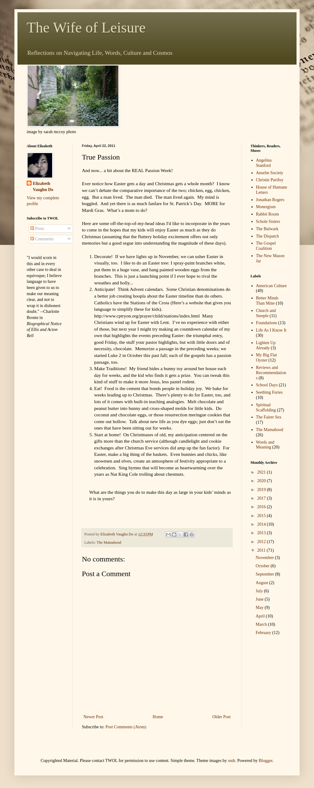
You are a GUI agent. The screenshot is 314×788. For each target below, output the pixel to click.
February (264, 632)
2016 (262, 507)
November (265, 557)
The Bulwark (267, 229)
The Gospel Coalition (266, 246)
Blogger (265, 760)
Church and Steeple (266, 313)
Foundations (266, 323)
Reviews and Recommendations (271, 372)
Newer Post (93, 717)
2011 (262, 550)
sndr (231, 760)
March (262, 624)
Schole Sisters (268, 221)
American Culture (271, 285)
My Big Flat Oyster (266, 357)
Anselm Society (269, 173)
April (261, 616)
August (262, 582)
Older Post (222, 717)
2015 (262, 515)
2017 (262, 498)
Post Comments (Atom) (125, 727)
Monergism (266, 207)
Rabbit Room (267, 214)
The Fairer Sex (268, 417)
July (260, 591)
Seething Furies (269, 392)
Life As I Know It (271, 330)
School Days (267, 385)
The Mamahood (109, 542)
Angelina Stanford (264, 163)
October (263, 566)
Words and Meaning (265, 445)
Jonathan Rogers (270, 199)
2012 (262, 541)
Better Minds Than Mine (267, 301)
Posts (37, 228)
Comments (42, 239)
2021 (262, 472)
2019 (262, 489)
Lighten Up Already (266, 345)
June (260, 599)
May (260, 607)
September (265, 574)
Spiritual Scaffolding (266, 407)
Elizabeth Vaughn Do (43, 186)
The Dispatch (267, 236)
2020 (262, 480)
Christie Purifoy (270, 180)
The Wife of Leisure (86, 27)
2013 (262, 533)
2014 (262, 524)
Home (158, 717)
